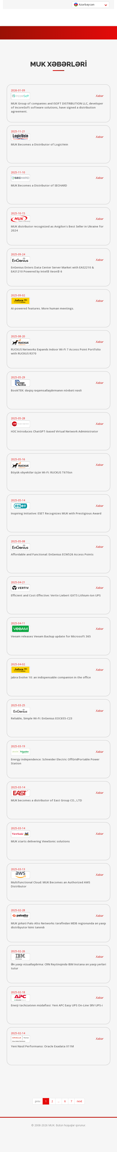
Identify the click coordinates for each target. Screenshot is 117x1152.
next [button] (79, 1101)
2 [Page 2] (52, 1101)
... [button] (58, 1101)
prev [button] (37, 1101)
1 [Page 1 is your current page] (46, 1101)
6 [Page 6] (65, 1101)
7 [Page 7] (71, 1101)
